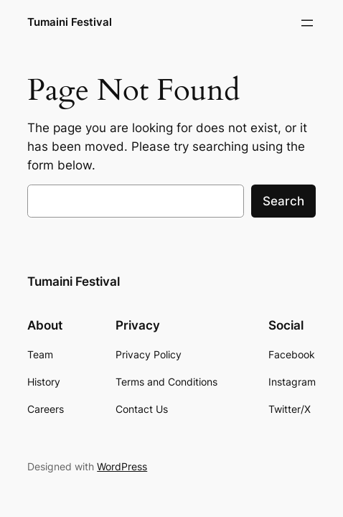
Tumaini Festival (69, 22)
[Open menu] (307, 23)
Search (283, 201)
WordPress (122, 466)
